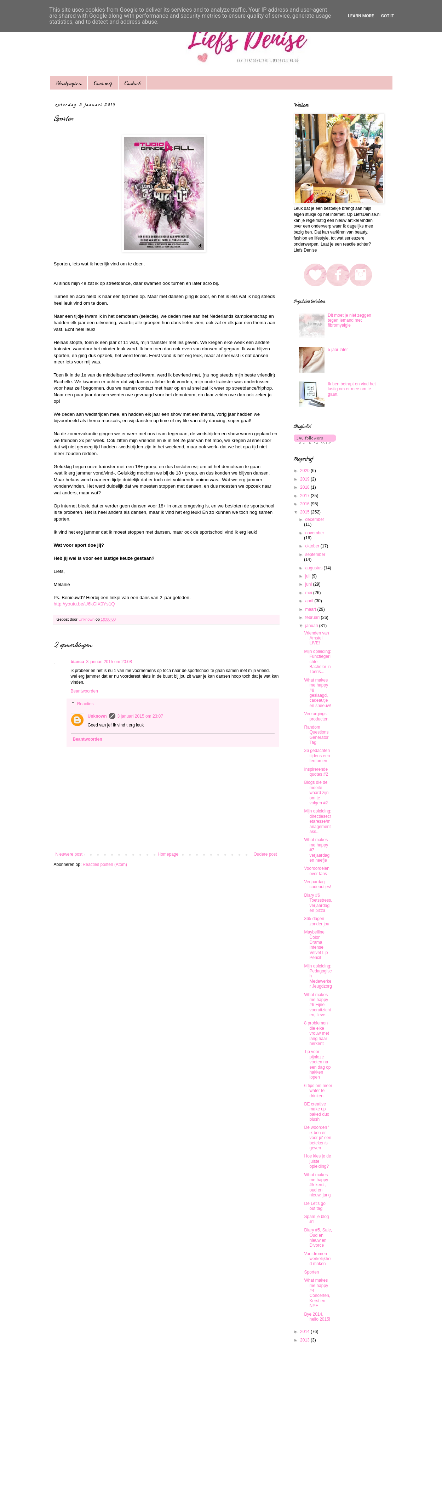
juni (309, 584)
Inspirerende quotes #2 (316, 772)
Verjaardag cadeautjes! (317, 884)
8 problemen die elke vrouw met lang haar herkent (316, 1033)
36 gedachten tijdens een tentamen (317, 755)
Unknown (97, 716)
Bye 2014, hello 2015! (317, 1317)
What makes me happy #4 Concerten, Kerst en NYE (317, 1293)
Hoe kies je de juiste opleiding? (317, 1161)
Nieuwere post (69, 854)
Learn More (361, 15)
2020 (305, 470)
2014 (305, 1331)
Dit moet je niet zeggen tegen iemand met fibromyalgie (349, 320)
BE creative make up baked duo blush (316, 1112)
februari (313, 617)
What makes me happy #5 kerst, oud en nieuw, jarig (317, 1185)
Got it (387, 15)
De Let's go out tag (314, 1206)
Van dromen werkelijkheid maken (317, 1258)
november (314, 532)
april (309, 600)
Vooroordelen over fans (316, 871)
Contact (132, 83)
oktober (312, 546)
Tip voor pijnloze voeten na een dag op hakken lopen (317, 1064)
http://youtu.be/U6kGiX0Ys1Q (84, 604)
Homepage (167, 854)
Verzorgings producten (316, 716)
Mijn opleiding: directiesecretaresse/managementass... (317, 821)
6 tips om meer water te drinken (318, 1090)
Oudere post (265, 854)
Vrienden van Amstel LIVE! (316, 638)
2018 (305, 487)
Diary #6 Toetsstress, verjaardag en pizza (318, 903)
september (315, 554)
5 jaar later (338, 349)
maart (311, 609)
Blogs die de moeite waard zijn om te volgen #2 (316, 792)
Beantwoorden (84, 691)
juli (308, 576)
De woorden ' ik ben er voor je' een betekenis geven (317, 1137)
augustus (314, 567)
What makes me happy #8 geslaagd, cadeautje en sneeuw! (317, 693)
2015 (305, 512)
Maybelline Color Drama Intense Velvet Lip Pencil (316, 945)
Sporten (311, 1272)
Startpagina (68, 83)
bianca (77, 661)
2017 (305, 495)
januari (312, 625)
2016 (305, 503)
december (314, 519)
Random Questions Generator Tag (316, 735)
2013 (305, 1340)
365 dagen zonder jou (316, 921)
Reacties (85, 703)
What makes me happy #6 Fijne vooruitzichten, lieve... (317, 1005)
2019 (305, 479)
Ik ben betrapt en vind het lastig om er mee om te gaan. (351, 389)
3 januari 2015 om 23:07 (140, 716)
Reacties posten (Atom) (105, 864)
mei (309, 592)
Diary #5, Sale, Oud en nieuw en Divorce (318, 1238)
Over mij (102, 83)
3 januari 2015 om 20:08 (109, 661)
